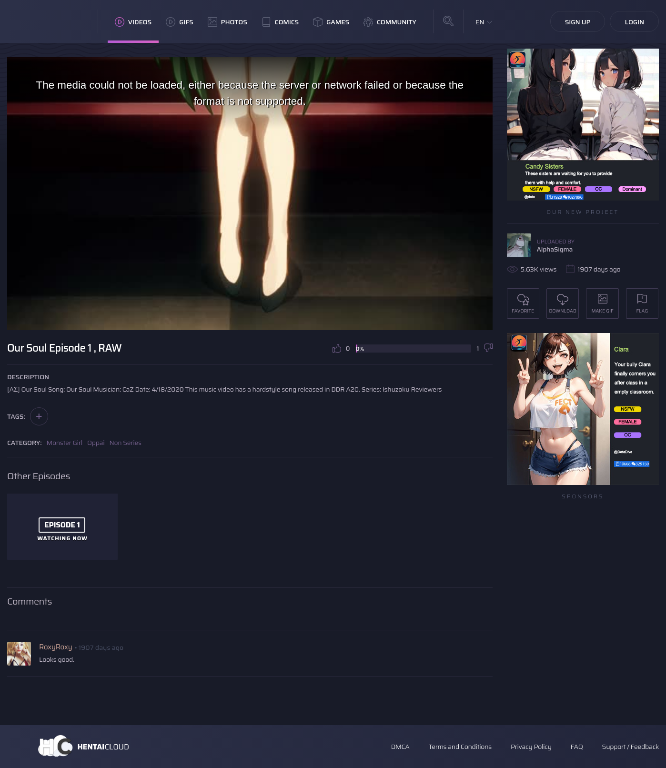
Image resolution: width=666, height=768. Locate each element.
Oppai (96, 442)
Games (331, 22)
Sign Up (578, 22)
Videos (133, 22)
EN (479, 22)
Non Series (125, 442)
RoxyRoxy (55, 647)
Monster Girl (64, 442)
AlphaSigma (555, 249)
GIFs (179, 22)
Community (389, 22)
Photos (227, 22)
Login (634, 22)
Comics (280, 22)
